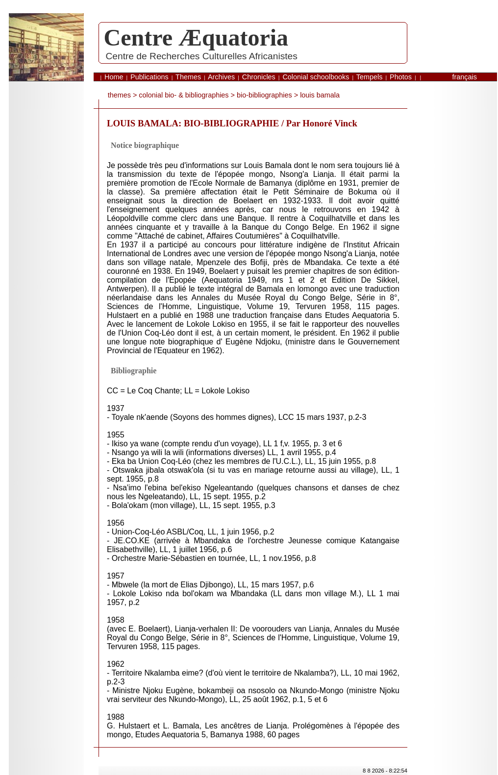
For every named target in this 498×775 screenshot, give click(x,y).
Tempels (369, 77)
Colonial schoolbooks (315, 77)
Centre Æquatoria (196, 37)
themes (119, 95)
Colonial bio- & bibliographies (183, 95)
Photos (401, 77)
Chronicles (258, 77)
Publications (149, 77)
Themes (188, 77)
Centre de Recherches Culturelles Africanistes (201, 56)
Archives (221, 77)
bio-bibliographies (264, 95)
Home (113, 77)
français (464, 77)
